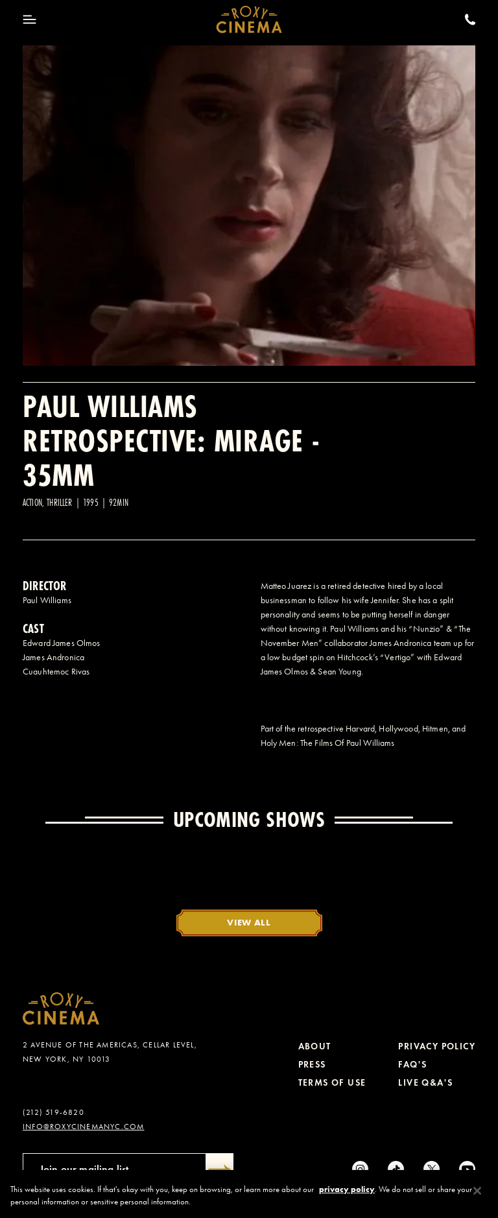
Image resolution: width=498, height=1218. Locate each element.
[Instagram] (360, 1169)
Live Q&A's (425, 1082)
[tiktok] (396, 1169)
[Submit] (219, 1169)
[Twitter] (431, 1169)
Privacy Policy (436, 1046)
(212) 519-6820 (53, 1112)
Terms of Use (332, 1082)
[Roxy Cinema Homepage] (249, 19)
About (314, 1046)
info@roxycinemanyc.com (83, 1126)
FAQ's (412, 1064)
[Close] (477, 1195)
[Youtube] (467, 1169)
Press (312, 1064)
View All (249, 922)
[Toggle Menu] (29, 19)
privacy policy (347, 1194)
